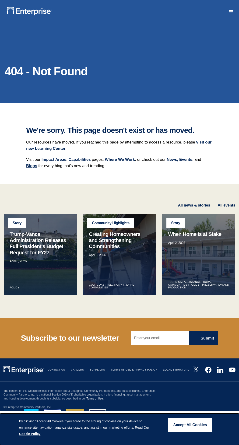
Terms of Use (94, 407)
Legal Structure (176, 378)
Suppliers (97, 378)
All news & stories (194, 214)
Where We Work (120, 168)
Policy (15, 296)
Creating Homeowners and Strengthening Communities (115, 249)
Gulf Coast (97, 293)
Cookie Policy (30, 434)
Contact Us (56, 378)
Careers (77, 378)
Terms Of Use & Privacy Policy (134, 378)
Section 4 (115, 293)
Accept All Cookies (190, 425)
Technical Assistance (184, 290)
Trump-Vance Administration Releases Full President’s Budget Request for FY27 (38, 252)
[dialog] (119, 429)
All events (226, 214)
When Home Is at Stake (194, 242)
